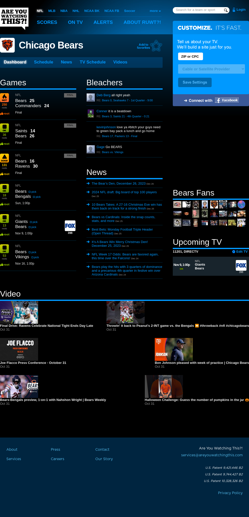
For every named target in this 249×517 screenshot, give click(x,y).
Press (55, 449)
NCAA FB (111, 11)
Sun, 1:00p (22, 203)
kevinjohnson (106, 127)
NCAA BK (91, 11)
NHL (76, 11)
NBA (64, 11)
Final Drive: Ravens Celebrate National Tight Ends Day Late (46, 326)
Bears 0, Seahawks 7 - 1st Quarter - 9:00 (127, 100)
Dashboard (15, 62)
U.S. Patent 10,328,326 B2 (223, 480)
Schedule (43, 62)
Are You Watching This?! (14, 19)
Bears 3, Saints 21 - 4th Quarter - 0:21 (125, 116)
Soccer (129, 11)
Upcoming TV (197, 242)
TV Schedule (93, 62)
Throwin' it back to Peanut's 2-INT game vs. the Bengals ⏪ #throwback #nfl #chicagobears (177, 326)
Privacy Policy (230, 493)
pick (33, 191)
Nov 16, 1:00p (24, 263)
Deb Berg (104, 95)
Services (13, 459)
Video (10, 293)
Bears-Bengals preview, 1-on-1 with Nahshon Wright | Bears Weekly (53, 400)
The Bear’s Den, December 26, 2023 (119, 183)
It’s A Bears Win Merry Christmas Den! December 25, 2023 (120, 244)
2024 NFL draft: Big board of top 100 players (124, 192)
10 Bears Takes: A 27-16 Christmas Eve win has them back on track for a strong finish (127, 206)
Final (70, 95)
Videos (120, 62)
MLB (51, 11)
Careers (57, 459)
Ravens (22, 166)
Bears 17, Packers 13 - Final (119, 136)
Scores (47, 22)
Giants (21, 221)
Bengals (23, 196)
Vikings (22, 256)
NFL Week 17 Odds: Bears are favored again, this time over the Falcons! (125, 256)
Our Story (104, 459)
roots (4, 106)
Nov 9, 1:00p (24, 233)
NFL (40, 11)
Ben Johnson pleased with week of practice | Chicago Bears (202, 363)
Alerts (103, 22)
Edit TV (242, 251)
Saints (21, 130)
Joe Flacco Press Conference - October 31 (33, 363)
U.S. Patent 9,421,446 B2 (224, 467)
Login (241, 9)
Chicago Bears (51, 45)
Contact (102, 449)
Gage (101, 147)
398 (241, 267)
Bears (20, 100)
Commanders (28, 105)
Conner (102, 111)
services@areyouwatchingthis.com (212, 455)
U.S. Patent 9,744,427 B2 (224, 474)
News (66, 62)
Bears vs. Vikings (112, 152)
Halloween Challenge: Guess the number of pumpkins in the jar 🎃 (197, 400)
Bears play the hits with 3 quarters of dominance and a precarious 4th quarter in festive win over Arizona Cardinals (127, 270)
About (142, 22)
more (154, 11)
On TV (75, 22)
